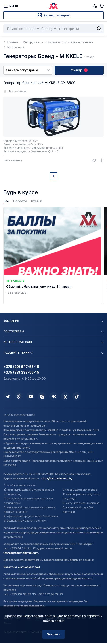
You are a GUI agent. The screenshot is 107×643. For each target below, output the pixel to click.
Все (6, 201)
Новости (20, 201)
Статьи (36, 201)
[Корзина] (101, 6)
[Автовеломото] (53, 6)
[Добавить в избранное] (92, 160)
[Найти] (99, 28)
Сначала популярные (28, 70)
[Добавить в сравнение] (100, 160)
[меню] (10, 5)
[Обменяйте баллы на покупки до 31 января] (52, 255)
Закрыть (53, 634)
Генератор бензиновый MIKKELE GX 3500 (39, 83)
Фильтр (79, 70)
